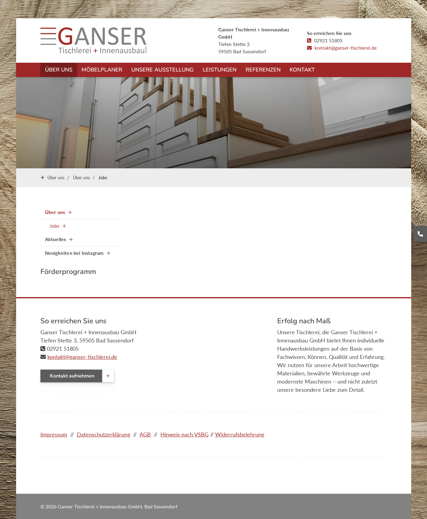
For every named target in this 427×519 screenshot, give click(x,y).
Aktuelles (55, 239)
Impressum (53, 434)
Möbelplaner (101, 69)
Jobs (102, 177)
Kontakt (302, 69)
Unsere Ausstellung (162, 69)
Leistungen (219, 69)
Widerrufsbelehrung (239, 434)
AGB (145, 434)
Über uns (58, 69)
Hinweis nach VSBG (184, 434)
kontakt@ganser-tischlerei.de (346, 48)
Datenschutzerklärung (103, 434)
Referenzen (263, 69)
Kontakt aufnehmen (72, 376)
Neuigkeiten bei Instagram (74, 253)
